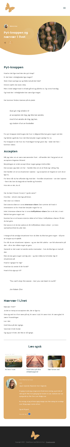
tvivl (38, 314)
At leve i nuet (10, 369)
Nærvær (7, 307)
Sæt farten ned (54, 369)
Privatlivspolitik (50, 442)
